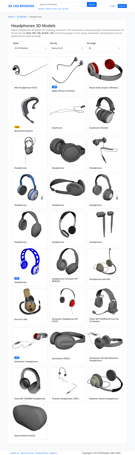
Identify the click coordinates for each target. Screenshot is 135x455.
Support (53, 453)
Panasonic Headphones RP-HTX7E (65, 320)
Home (11, 16)
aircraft (65, 8)
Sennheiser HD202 (61, 358)
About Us (14, 453)
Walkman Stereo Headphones (103, 398)
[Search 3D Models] (62, 4)
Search (92, 4)
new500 (48, 8)
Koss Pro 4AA (20, 319)
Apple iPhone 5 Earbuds (63, 90)
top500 (41, 8)
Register (122, 6)
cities (55, 8)
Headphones (20, 168)
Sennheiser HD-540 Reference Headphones (103, 359)
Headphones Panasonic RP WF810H (65, 280)
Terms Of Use (27, 453)
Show (16, 43)
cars (59, 8)
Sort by (53, 43)
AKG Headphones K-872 (25, 87)
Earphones (57, 127)
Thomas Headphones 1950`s (65, 398)
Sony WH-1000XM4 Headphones (29, 398)
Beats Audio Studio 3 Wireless (103, 87)
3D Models (22, 16)
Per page (91, 43)
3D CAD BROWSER (21, 6)
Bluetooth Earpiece (23, 130)
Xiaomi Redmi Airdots (24, 435)
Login (112, 5)
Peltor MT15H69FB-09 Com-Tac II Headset (104, 320)
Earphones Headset (98, 127)
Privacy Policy (41, 453)
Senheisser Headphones (26, 361)
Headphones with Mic (100, 279)
